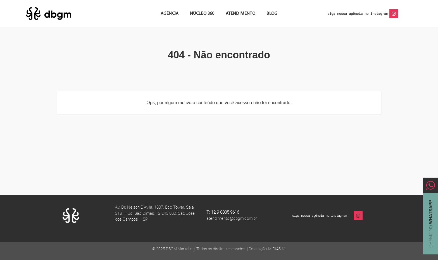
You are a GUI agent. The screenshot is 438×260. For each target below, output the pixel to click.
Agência (170, 13)
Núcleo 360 (202, 13)
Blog (271, 13)
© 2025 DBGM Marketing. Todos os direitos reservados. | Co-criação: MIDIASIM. (219, 249)
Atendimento (240, 13)
